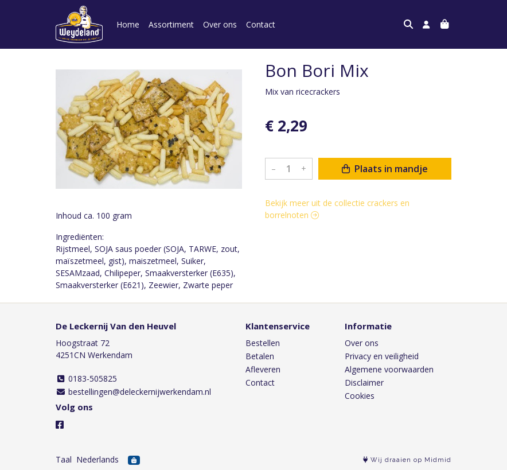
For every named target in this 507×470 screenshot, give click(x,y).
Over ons (220, 24)
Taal (64, 459)
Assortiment (171, 24)
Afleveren (262, 369)
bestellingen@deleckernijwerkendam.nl (133, 391)
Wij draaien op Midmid (407, 460)
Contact (260, 24)
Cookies (360, 395)
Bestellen (262, 342)
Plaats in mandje (385, 168)
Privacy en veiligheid (382, 356)
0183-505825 (86, 378)
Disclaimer (364, 382)
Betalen (259, 356)
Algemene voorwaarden (389, 369)
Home (127, 24)
